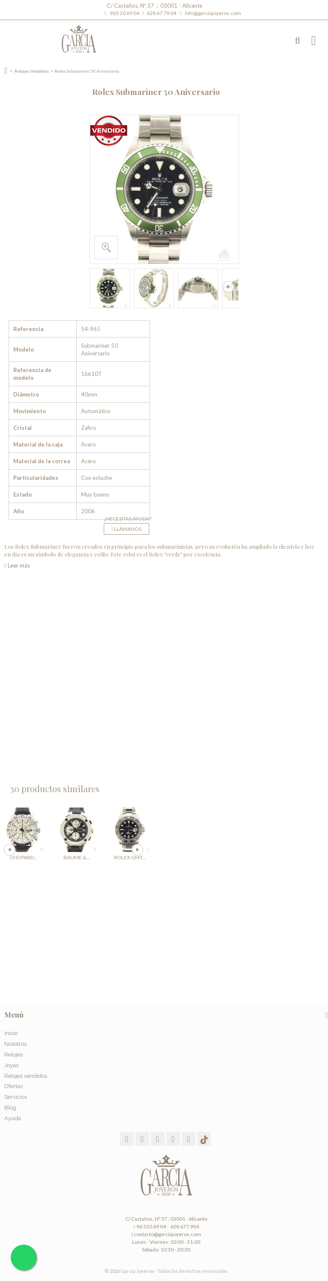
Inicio (11, 1033)
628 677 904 (184, 1226)
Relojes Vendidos (32, 71)
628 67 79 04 (162, 13)
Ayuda (12, 1118)
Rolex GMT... (130, 857)
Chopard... (24, 857)
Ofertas (13, 1086)
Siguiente (228, 287)
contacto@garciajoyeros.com (167, 1234)
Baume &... (76, 857)
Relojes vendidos (25, 1076)
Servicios (15, 1097)
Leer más (17, 565)
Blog (10, 1107)
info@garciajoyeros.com (213, 13)
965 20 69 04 (125, 13)
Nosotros (15, 1044)
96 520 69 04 (149, 1226)
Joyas (11, 1065)
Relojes (13, 1054)
